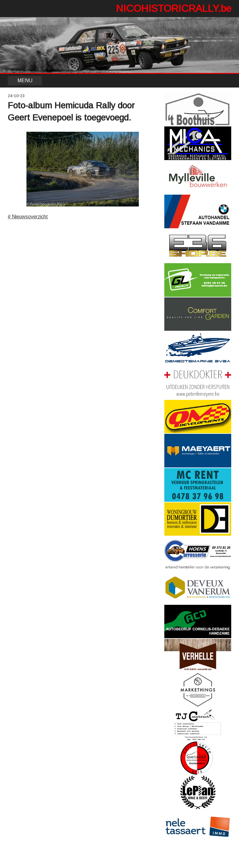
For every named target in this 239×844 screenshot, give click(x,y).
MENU (24, 80)
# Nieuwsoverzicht (28, 216)
